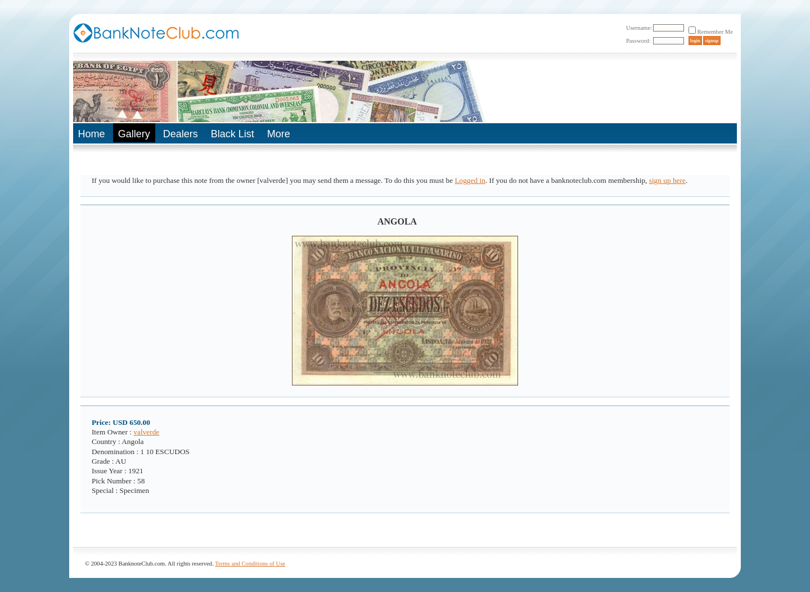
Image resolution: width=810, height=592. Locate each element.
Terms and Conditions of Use (250, 563)
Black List (232, 134)
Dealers (180, 134)
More (278, 134)
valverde (146, 432)
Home (91, 134)
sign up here (667, 180)
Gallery (134, 134)
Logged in (469, 180)
